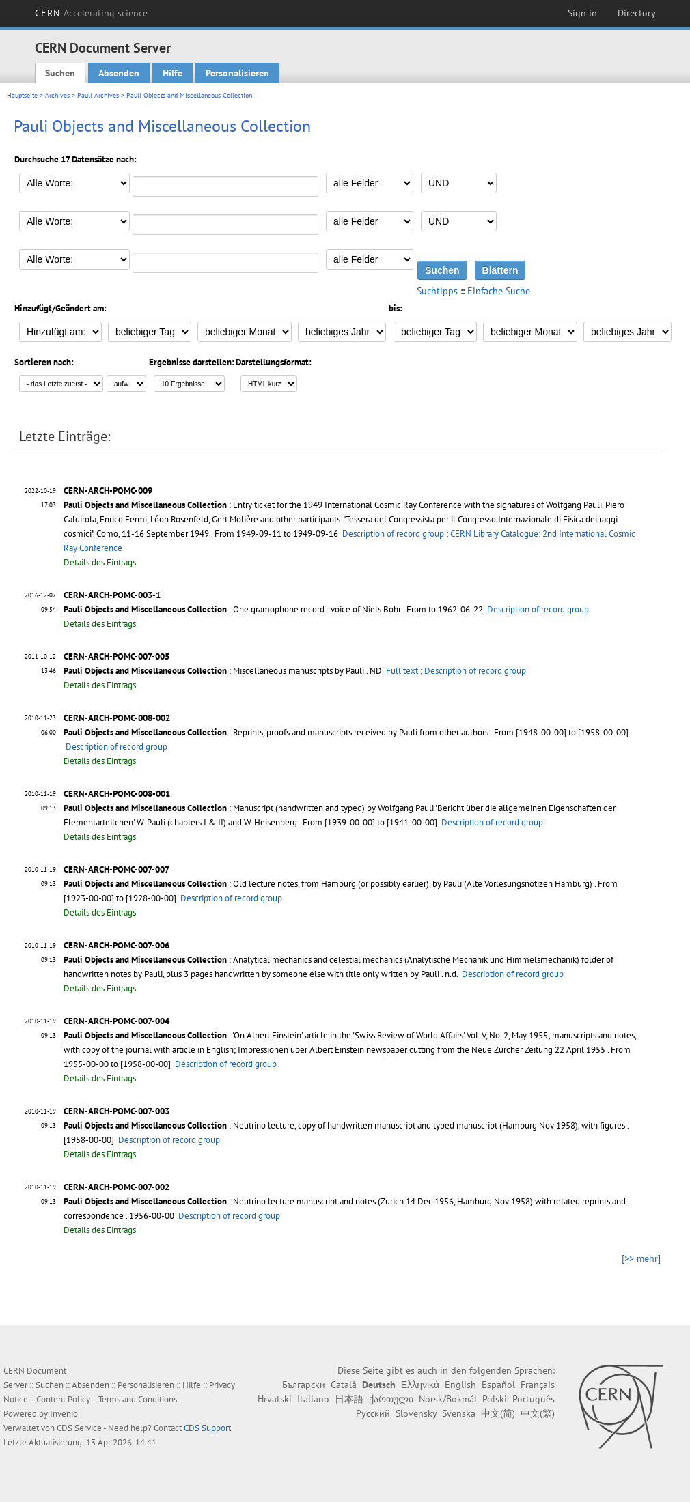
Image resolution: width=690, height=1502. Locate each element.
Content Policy (63, 1399)
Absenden (118, 73)
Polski (494, 1399)
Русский (373, 1413)
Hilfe (172, 73)
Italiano (313, 1399)
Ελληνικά (420, 1384)
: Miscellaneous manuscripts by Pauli (214, 671)
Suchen (60, 73)
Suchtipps (437, 291)
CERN (91, 13)
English (460, 1384)
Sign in (582, 13)
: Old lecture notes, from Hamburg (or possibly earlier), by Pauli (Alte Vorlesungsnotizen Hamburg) (328, 884)
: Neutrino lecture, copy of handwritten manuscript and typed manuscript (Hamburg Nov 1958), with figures (344, 1125)
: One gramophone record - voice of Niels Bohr (232, 609)
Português (533, 1399)
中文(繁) (538, 1413)
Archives (57, 95)
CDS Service (79, 1428)
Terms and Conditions (137, 1399)
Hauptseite (22, 95)
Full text (402, 671)
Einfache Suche (498, 291)
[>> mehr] (641, 1258)
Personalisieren (237, 73)
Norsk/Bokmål (448, 1399)
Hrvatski (275, 1399)
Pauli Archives (98, 95)
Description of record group (393, 533)
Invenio (64, 1413)
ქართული (391, 1399)
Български (303, 1384)
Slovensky (416, 1413)
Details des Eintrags (100, 562)
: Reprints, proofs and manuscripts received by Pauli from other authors (276, 732)
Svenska (458, 1413)
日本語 (349, 1399)
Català (344, 1384)
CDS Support (207, 1428)
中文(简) (498, 1413)
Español (498, 1384)
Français (538, 1384)
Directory (637, 13)
